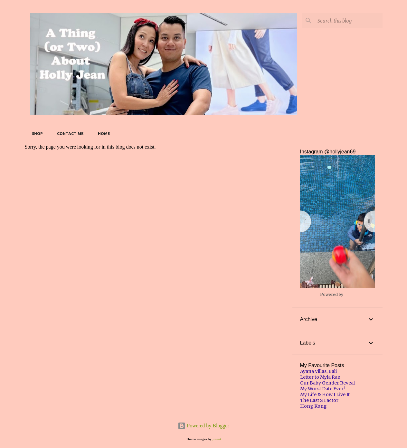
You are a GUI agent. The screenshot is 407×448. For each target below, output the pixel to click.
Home (102, 133)
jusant (217, 439)
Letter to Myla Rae (320, 377)
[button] (337, 221)
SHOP (35, 133)
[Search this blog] (349, 20)
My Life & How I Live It (325, 394)
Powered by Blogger (203, 425)
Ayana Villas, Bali (318, 371)
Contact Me (68, 133)
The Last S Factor (319, 400)
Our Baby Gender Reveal (327, 383)
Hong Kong (313, 406)
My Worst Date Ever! (322, 389)
